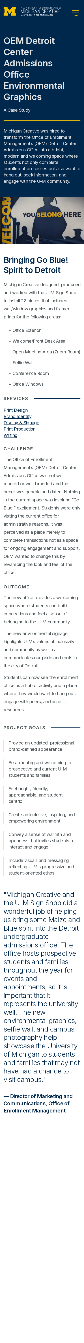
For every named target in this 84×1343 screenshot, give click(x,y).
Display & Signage (21, 422)
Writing (10, 435)
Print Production (20, 429)
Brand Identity (17, 416)
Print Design (16, 410)
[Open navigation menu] (75, 11)
